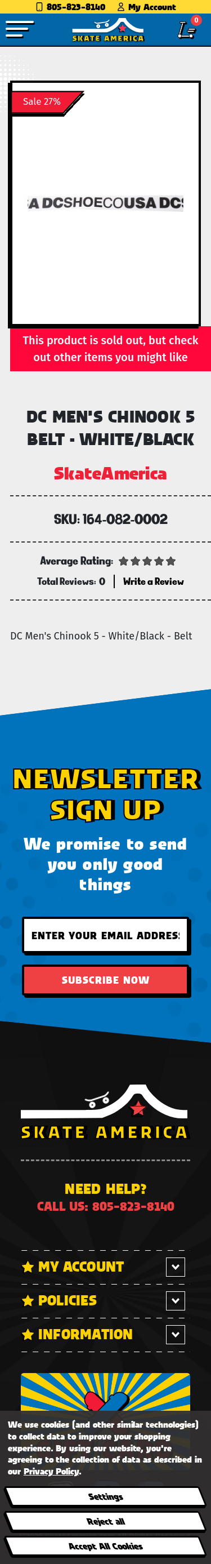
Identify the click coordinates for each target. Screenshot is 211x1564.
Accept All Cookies (105, 1545)
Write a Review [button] (153, 581)
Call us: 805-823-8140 (105, 1206)
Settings (105, 1496)
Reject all (105, 1520)
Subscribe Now (106, 979)
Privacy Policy (51, 1470)
